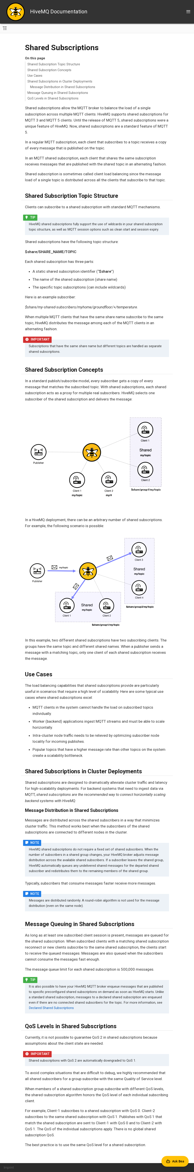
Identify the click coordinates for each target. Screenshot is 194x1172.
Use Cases (34, 75)
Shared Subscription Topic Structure (53, 64)
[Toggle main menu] (188, 12)
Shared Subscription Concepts (49, 70)
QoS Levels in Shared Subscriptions (52, 98)
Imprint (9, 1167)
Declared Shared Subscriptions (51, 1008)
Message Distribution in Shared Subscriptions (62, 87)
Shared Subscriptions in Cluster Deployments (59, 81)
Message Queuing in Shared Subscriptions (57, 93)
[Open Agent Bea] (175, 1161)
